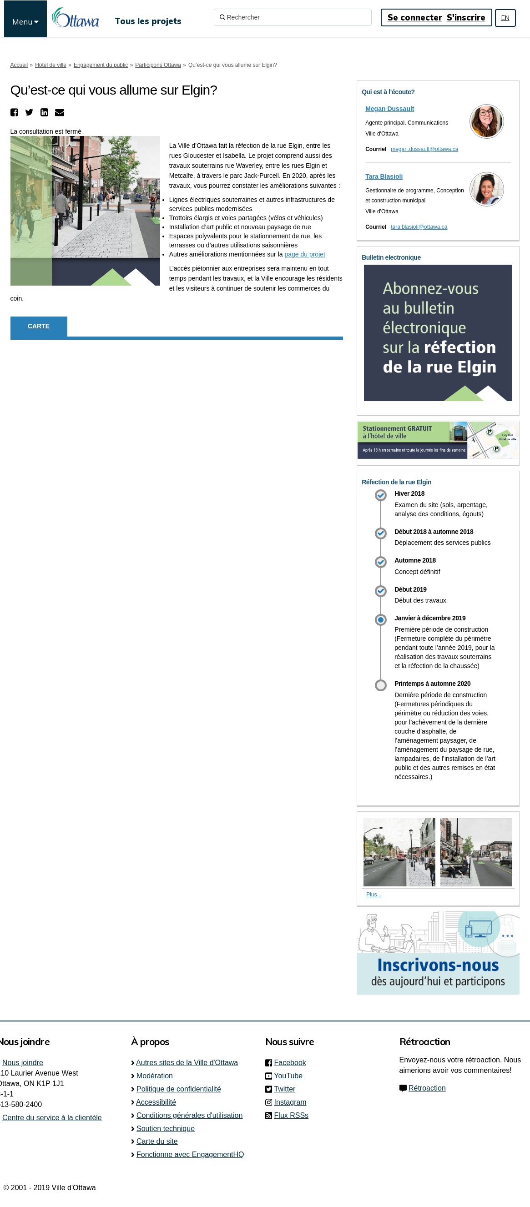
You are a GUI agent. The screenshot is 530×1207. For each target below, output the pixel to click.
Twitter (287, 1089)
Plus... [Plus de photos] (373, 894)
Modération (154, 1076)
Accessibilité (156, 1102)
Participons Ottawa (158, 65)
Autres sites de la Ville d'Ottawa (187, 1062)
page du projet (304, 254)
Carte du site (157, 1141)
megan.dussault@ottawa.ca (424, 149)
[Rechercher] (293, 17)
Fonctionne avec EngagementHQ (190, 1154)
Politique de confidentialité (178, 1089)
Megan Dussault (389, 108)
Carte (39, 326)
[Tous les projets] (148, 17)
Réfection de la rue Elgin (396, 482)
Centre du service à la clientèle (52, 1118)
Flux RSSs (291, 1115)
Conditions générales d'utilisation (189, 1115)
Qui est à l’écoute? (388, 92)
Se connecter (415, 17)
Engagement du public (101, 65)
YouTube (291, 1076)
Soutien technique (165, 1128)
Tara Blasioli (384, 176)
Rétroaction (427, 1088)
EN (505, 18)
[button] (15, 112)
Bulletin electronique (391, 257)
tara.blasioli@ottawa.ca (419, 227)
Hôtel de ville (50, 65)
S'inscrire (466, 17)
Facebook (293, 1062)
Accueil (19, 65)
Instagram (293, 1102)
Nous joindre (22, 1062)
